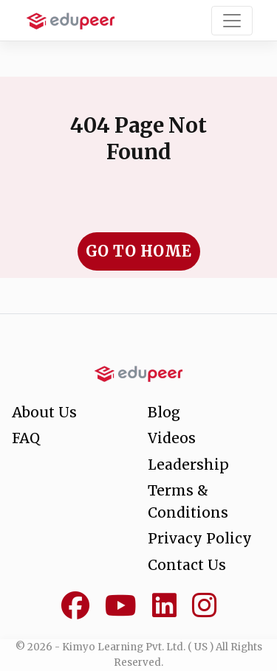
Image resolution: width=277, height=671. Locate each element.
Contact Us (187, 565)
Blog (164, 412)
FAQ (26, 438)
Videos (172, 438)
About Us (44, 412)
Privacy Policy (200, 538)
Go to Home (139, 251)
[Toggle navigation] (232, 20)
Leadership (188, 464)
